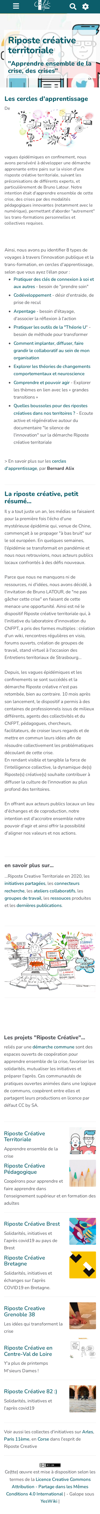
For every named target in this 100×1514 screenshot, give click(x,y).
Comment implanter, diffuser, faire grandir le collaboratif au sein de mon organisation (52, 350)
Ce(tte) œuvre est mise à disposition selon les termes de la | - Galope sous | (50, 1484)
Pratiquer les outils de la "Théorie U (50, 327)
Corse (43, 1439)
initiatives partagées (25, 883)
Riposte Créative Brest (32, 1224)
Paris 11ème (16, 1439)
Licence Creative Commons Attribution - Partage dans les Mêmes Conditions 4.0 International (48, 1486)
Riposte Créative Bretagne (24, 1260)
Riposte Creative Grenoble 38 (24, 1311)
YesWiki (49, 1501)
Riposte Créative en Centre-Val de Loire (28, 1350)
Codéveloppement (32, 295)
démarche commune (53, 1047)
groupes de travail (23, 898)
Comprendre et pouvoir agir (42, 383)
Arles (87, 1432)
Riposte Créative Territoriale (24, 1136)
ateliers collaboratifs (54, 891)
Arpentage (24, 311)
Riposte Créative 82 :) (30, 1391)
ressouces (60, 898)
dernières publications (39, 905)
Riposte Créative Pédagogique (24, 1168)
